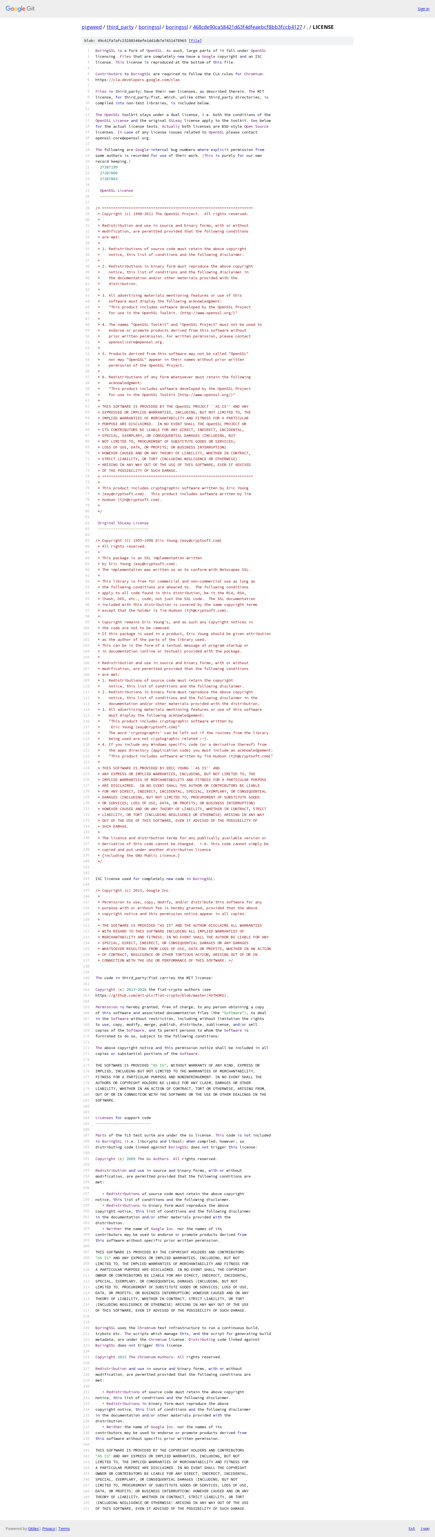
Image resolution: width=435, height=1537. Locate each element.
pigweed (92, 27)
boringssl (149, 27)
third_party (120, 27)
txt (411, 1528)
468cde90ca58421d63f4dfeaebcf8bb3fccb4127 (247, 27)
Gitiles (33, 1528)
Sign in (423, 8)
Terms (64, 1528)
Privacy (48, 1528)
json (425, 1528)
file (195, 40)
